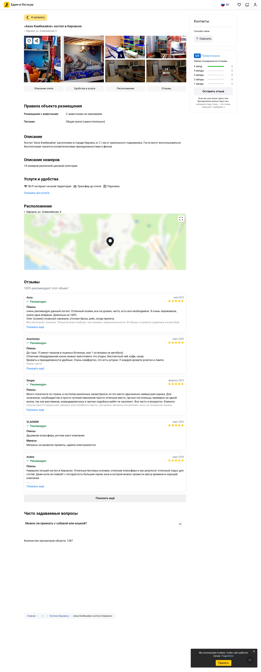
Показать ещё (35, 327)
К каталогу (34, 17)
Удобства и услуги (84, 88)
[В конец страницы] (250, 660)
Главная (31, 616)
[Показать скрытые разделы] (43, 616)
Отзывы (166, 88)
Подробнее (227, 656)
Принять (223, 663)
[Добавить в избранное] (29, 41)
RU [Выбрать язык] (225, 4)
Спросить (203, 39)
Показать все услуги (37, 193)
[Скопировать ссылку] (36, 41)
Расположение (125, 88)
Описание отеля (43, 88)
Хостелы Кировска (58, 616)
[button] (239, 4)
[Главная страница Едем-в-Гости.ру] (18, 5)
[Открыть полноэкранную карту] (105, 241)
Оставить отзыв (213, 91)
